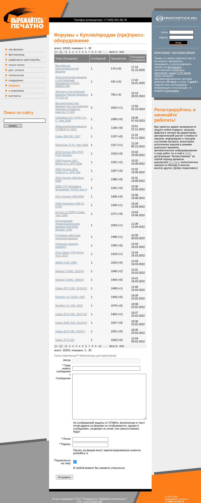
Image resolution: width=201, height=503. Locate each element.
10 (94, 52)
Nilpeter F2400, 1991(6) (65, 259)
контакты (12, 95)
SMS (175, 168)
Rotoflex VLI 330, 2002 (64, 293)
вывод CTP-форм (183, 75)
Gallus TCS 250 (60, 328)
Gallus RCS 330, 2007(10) (66, 302)
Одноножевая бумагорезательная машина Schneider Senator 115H (68, 214)
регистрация (166, 52)
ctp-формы (13, 49)
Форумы (59, 35)
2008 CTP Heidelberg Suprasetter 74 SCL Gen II (66, 179)
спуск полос (14, 64)
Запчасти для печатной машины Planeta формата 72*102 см (67, 88)
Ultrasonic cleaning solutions (68, 233)
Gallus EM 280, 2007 (63, 127)
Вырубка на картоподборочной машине (68, 67)
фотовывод (14, 54)
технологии (13, 75)
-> (59, 52)
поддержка (13, 80)
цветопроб (164, 75)
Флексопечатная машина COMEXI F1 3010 (66, 119)
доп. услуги (14, 70)
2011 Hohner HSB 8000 (65, 187)
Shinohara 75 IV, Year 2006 (67, 136)
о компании (14, 90)
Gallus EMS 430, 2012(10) (66, 310)
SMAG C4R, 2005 (61, 250)
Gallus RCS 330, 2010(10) (66, 276)
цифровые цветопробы (22, 59)
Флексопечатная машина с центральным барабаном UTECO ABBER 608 (67, 77)
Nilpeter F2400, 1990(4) (65, 267)
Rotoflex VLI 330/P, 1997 (65, 285)
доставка (163, 176)
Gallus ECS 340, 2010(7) (65, 319)
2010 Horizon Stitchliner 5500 (68, 170)
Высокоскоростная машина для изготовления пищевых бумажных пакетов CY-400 (68, 100)
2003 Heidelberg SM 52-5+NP (69, 196)
